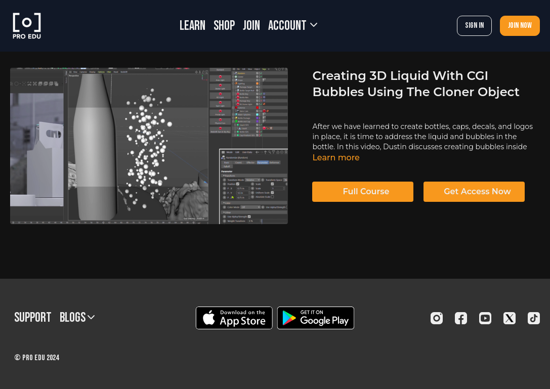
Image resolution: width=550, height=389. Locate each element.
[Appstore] (234, 318)
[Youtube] (485, 318)
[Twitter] (509, 318)
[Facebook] (461, 318)
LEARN (192, 26)
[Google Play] (316, 318)
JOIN (251, 26)
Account (292, 26)
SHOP (224, 26)
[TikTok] (534, 318)
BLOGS (77, 318)
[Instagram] (437, 318)
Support (33, 318)
